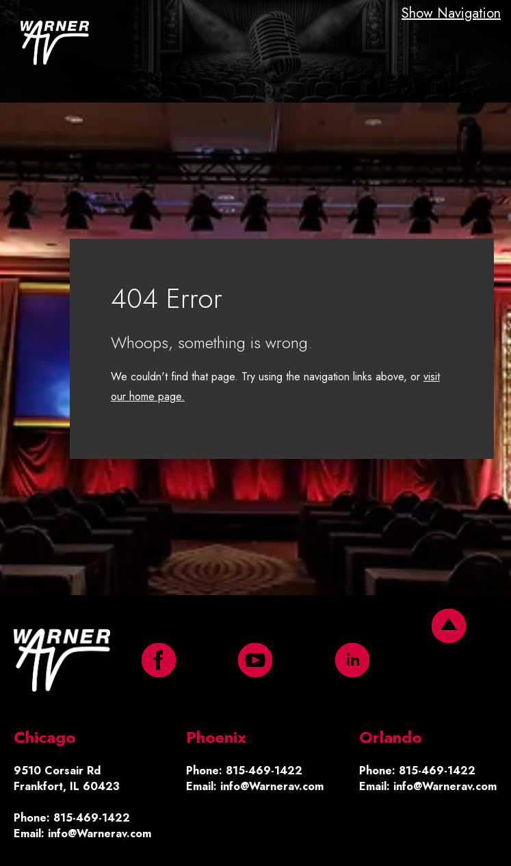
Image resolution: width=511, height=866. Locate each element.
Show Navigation (451, 13)
